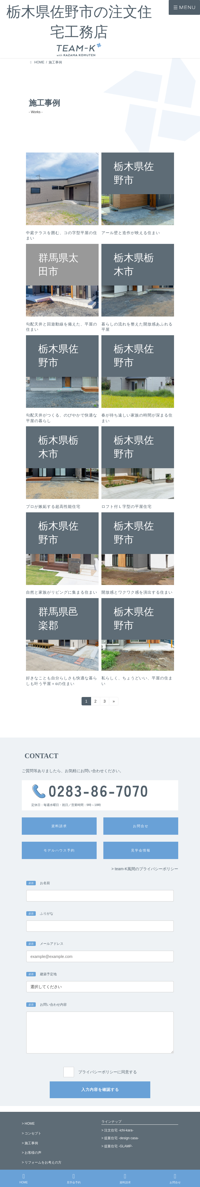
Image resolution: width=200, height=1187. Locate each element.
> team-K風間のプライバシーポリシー (144, 869)
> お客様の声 (31, 1153)
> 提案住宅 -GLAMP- (117, 1146)
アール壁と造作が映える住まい (130, 232)
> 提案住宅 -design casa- (120, 1138)
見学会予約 (74, 1178)
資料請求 (125, 1178)
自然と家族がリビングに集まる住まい (61, 592)
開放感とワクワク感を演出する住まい (137, 592)
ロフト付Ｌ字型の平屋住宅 (126, 506)
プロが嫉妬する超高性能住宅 (53, 506)
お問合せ (175, 1178)
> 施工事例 (30, 1143)
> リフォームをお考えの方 (41, 1162)
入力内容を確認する (100, 1089)
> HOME (28, 1124)
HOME (24, 1178)
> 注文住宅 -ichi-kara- (117, 1130)
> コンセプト (31, 1133)
